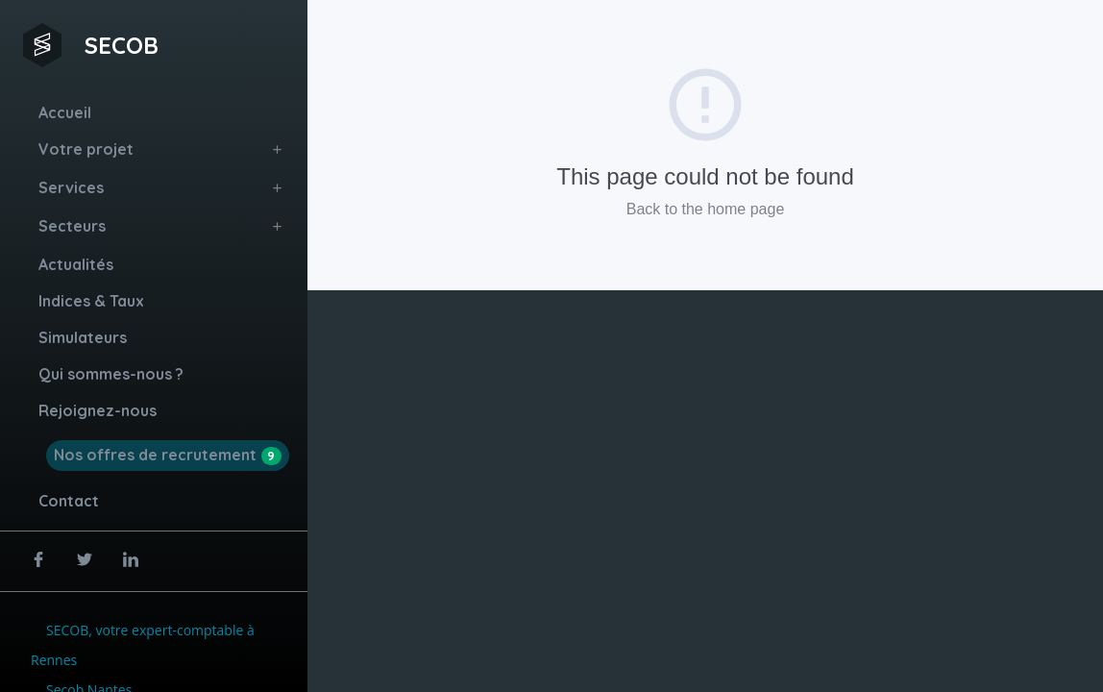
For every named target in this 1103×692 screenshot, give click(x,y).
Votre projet (86, 149)
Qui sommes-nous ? (111, 373)
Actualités (75, 264)
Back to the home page (705, 209)
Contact (68, 500)
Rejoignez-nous (97, 410)
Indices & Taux (91, 300)
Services (71, 187)
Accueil (64, 112)
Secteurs (72, 225)
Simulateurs (82, 337)
